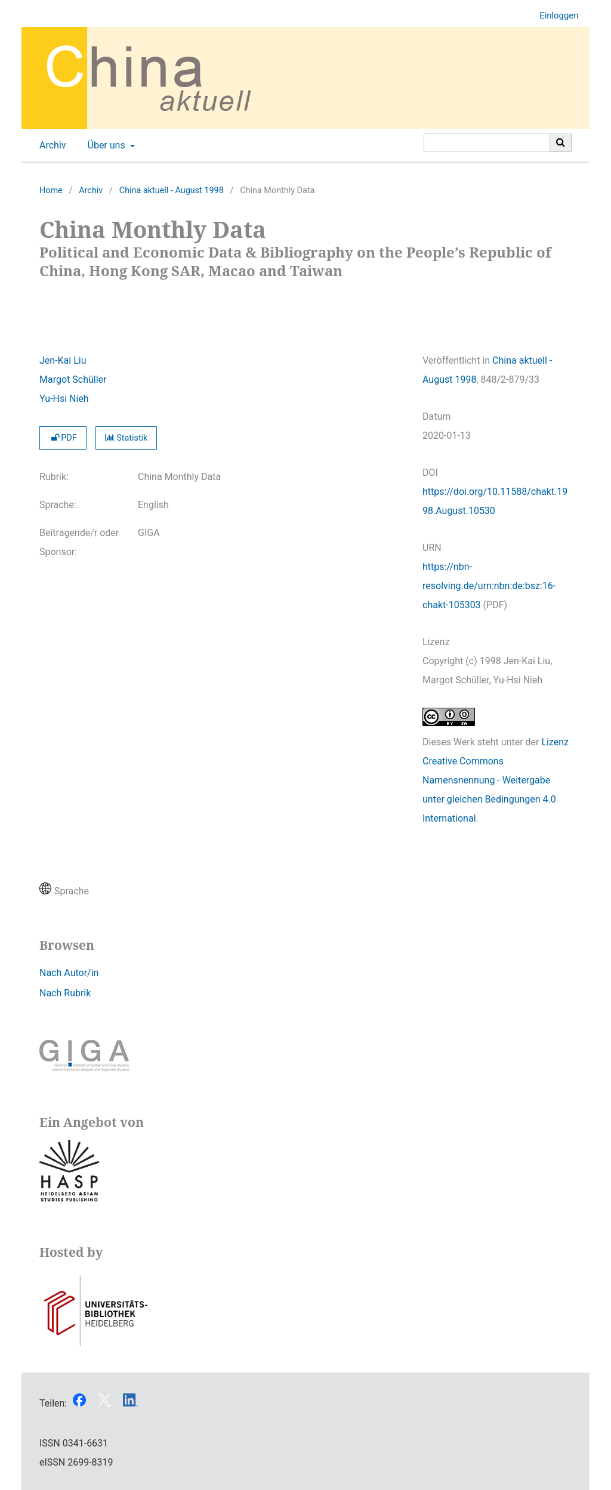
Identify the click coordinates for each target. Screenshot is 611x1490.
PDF (63, 438)
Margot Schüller (72, 379)
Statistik (126, 438)
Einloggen (554, 16)
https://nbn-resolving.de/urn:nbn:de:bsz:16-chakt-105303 (489, 586)
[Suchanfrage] (487, 142)
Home (51, 190)
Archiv (50, 145)
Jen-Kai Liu (63, 360)
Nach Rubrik (65, 993)
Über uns (105, 145)
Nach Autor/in (68, 972)
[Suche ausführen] (561, 142)
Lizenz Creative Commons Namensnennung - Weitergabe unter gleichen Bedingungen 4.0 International (495, 780)
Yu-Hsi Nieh (64, 398)
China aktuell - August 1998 (171, 190)
